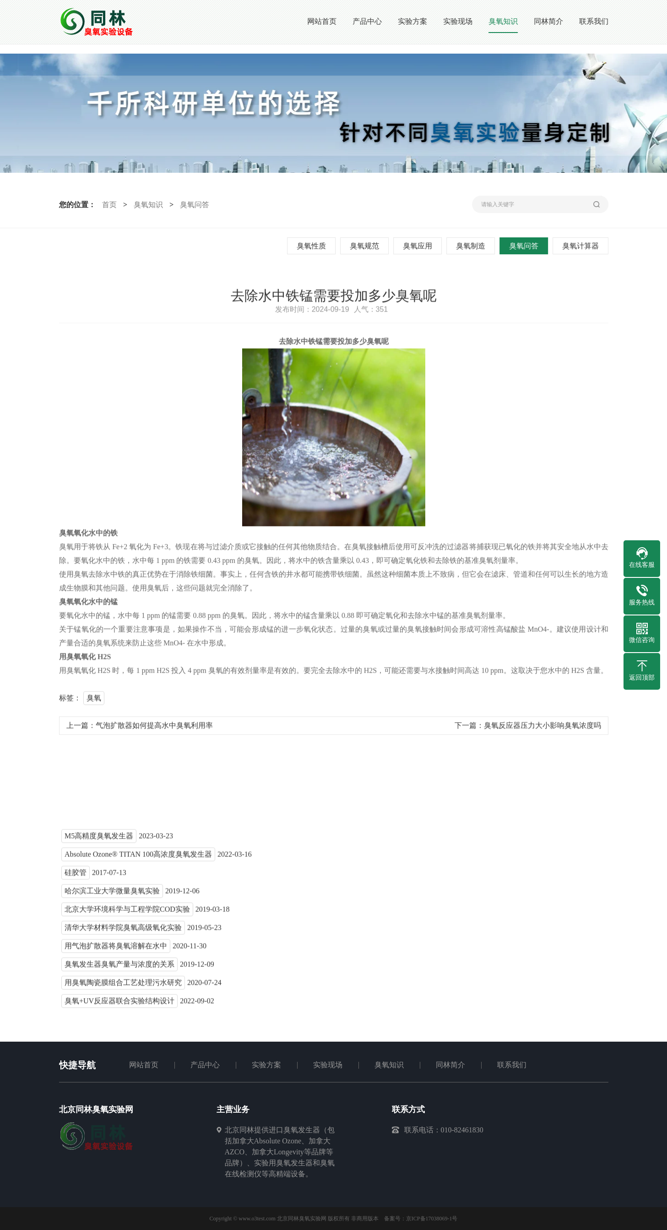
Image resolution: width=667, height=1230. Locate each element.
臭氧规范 (365, 246)
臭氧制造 (472, 246)
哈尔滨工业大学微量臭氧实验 (112, 894)
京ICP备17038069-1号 (432, 1218)
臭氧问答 (192, 205)
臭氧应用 (419, 246)
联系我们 (511, 1065)
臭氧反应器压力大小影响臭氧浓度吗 (542, 728)
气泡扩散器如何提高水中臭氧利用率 (154, 728)
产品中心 (205, 1065)
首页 (107, 205)
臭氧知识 (146, 205)
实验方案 (266, 1065)
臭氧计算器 (582, 246)
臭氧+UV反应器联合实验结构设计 (119, 1004)
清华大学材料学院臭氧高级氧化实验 (123, 930)
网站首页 (143, 1065)
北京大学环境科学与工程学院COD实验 (127, 912)
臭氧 (94, 701)
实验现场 (327, 1065)
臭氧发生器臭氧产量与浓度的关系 (119, 967)
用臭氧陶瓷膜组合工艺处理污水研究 (123, 985)
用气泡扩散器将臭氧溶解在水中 (116, 949)
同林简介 (450, 1065)
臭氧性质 (312, 246)
